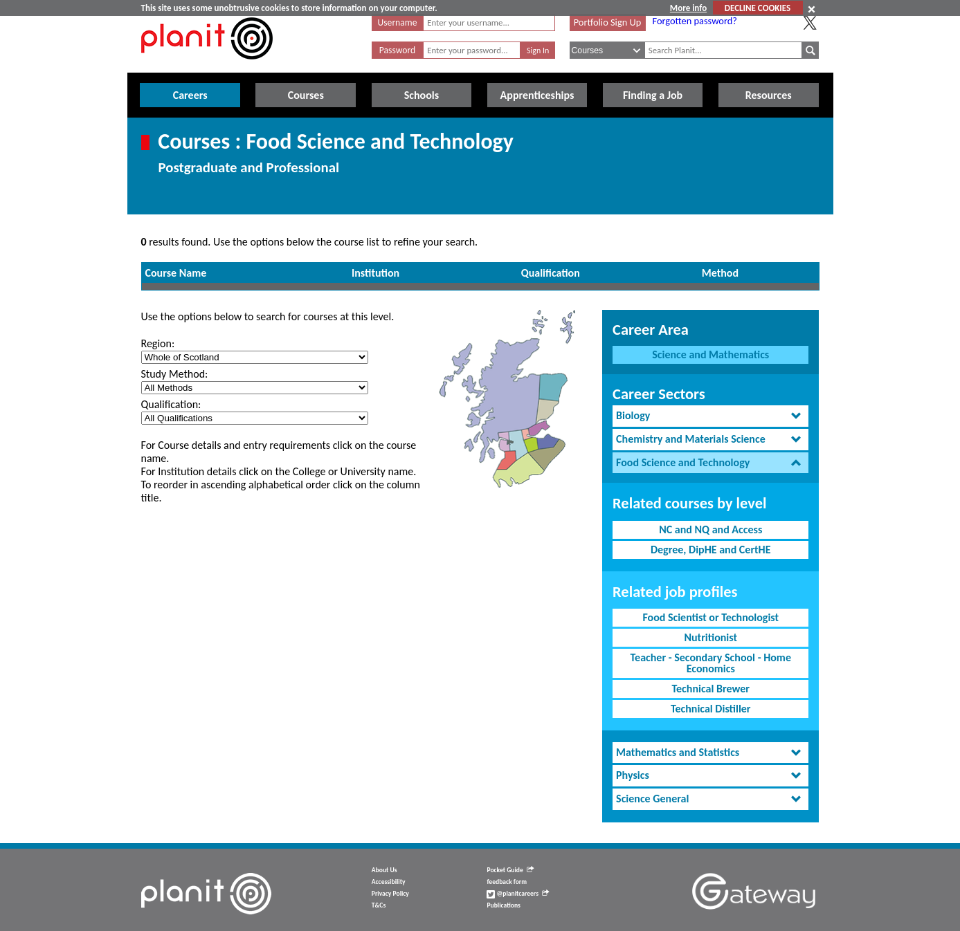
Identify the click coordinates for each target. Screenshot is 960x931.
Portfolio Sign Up (608, 22)
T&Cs (379, 905)
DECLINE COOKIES (757, 8)
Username (397, 22)
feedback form (507, 882)
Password (397, 50)
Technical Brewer (711, 688)
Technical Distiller (711, 708)
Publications (503, 905)
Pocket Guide (510, 870)
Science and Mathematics (710, 354)
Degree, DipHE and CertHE (711, 549)
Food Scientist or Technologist (710, 617)
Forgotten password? (695, 21)
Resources (768, 95)
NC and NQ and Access (710, 529)
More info (688, 8)
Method (720, 272)
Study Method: (174, 373)
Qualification (550, 272)
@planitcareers (518, 893)
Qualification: (171, 404)
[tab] (710, 416)
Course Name (176, 272)
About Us (384, 870)
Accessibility (389, 882)
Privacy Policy (390, 893)
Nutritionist (710, 637)
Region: (158, 343)
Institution (375, 272)
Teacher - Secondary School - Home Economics (711, 663)
